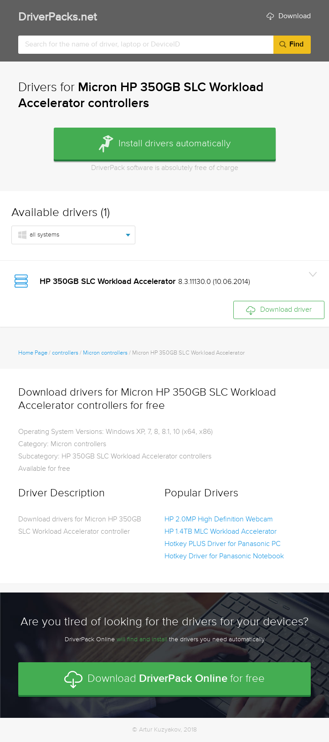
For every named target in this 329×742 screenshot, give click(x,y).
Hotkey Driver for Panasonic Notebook (224, 556)
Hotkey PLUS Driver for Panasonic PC (222, 544)
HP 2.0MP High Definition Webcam (218, 519)
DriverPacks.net (57, 17)
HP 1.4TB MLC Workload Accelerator (220, 532)
